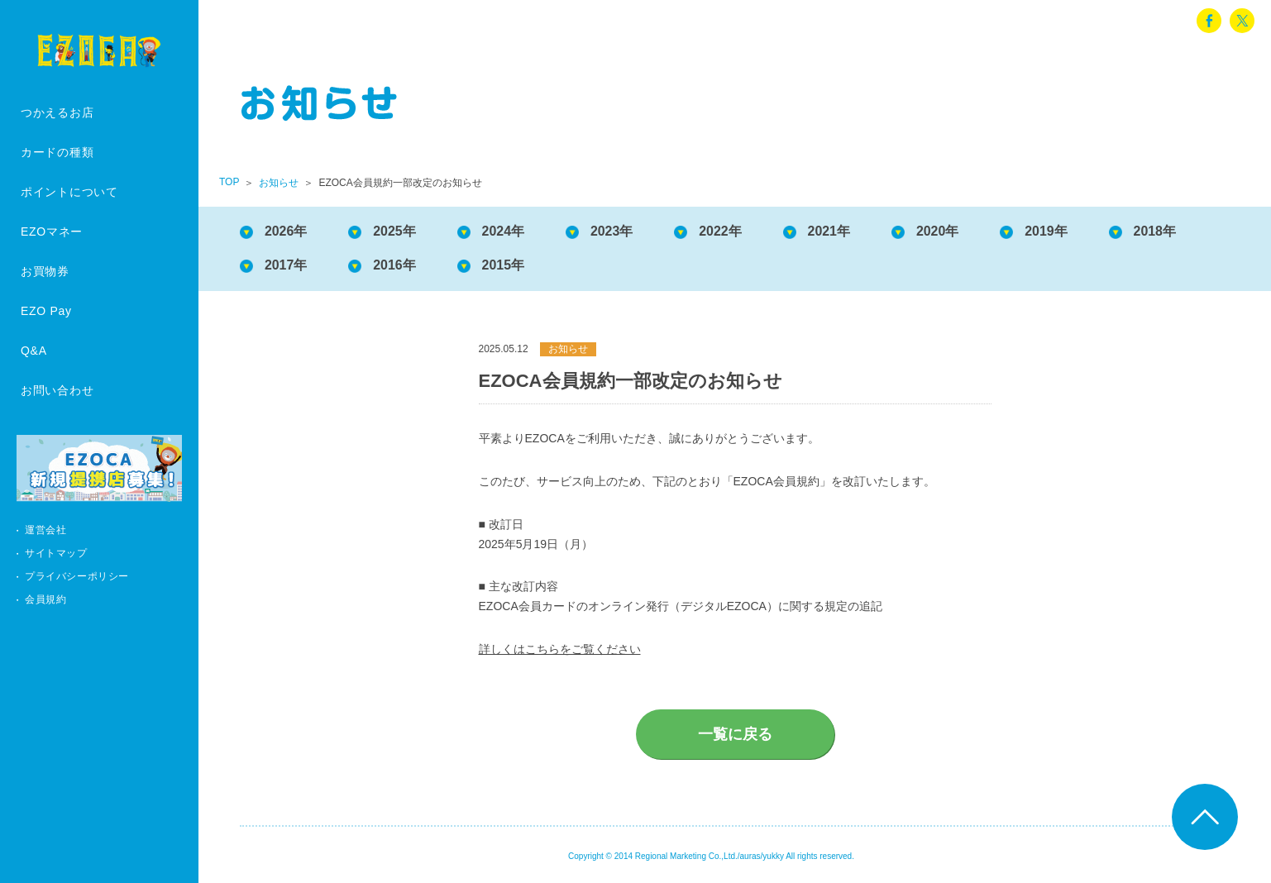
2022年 (721, 231)
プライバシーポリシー (77, 576)
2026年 (286, 231)
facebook (1209, 20)
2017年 (286, 265)
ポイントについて (69, 191)
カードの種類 (57, 152)
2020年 (939, 231)
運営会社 (45, 530)
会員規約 (45, 599)
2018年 (1156, 231)
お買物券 (45, 271)
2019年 (1047, 231)
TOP (229, 182)
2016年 (395, 265)
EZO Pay (46, 310)
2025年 (395, 231)
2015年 (503, 265)
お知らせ (279, 183)
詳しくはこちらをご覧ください (560, 649)
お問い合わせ (57, 390)
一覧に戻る (735, 734)
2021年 (830, 231)
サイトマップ (56, 553)
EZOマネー (52, 231)
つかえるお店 (57, 112)
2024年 (503, 231)
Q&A (34, 350)
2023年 (612, 231)
